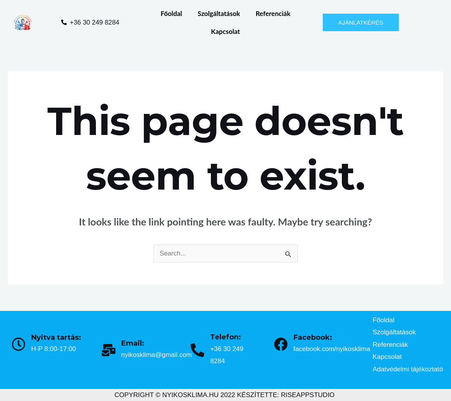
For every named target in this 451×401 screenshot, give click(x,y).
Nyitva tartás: (56, 337)
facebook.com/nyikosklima (332, 349)
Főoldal (171, 13)
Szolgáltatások (219, 13)
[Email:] (108, 350)
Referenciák (273, 13)
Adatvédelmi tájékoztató (408, 369)
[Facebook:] (281, 344)
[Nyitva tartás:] (18, 344)
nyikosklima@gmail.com (157, 354)
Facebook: (313, 337)
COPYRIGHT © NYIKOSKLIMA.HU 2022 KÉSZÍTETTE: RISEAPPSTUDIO (225, 395)
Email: (132, 343)
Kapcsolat (225, 31)
